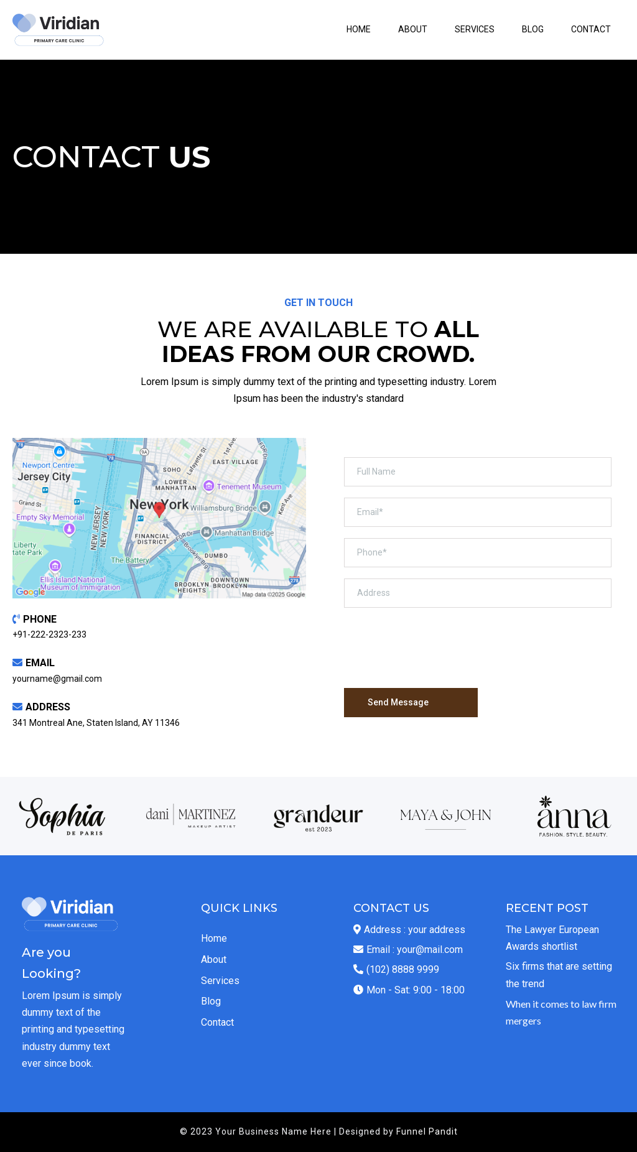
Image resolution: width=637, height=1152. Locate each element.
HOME (358, 29)
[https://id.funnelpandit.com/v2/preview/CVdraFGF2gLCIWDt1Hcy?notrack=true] (59, 29)
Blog (211, 1001)
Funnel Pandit (427, 1131)
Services (220, 981)
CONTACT (591, 29)
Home (214, 938)
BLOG (533, 29)
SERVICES (475, 29)
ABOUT (412, 29)
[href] (159, 518)
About (213, 959)
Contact (217, 1022)
